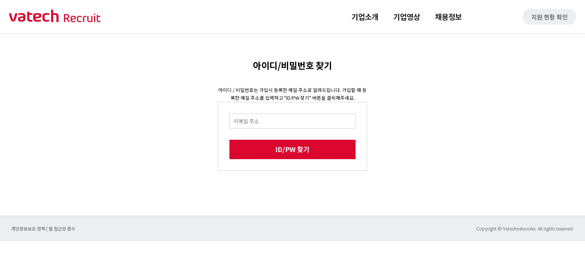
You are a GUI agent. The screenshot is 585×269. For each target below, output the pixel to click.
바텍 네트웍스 (55, 17)
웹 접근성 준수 (62, 228)
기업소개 (364, 16)
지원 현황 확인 (549, 16)
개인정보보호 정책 (28, 228)
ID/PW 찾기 (292, 149)
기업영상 (406, 16)
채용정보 (448, 16)
